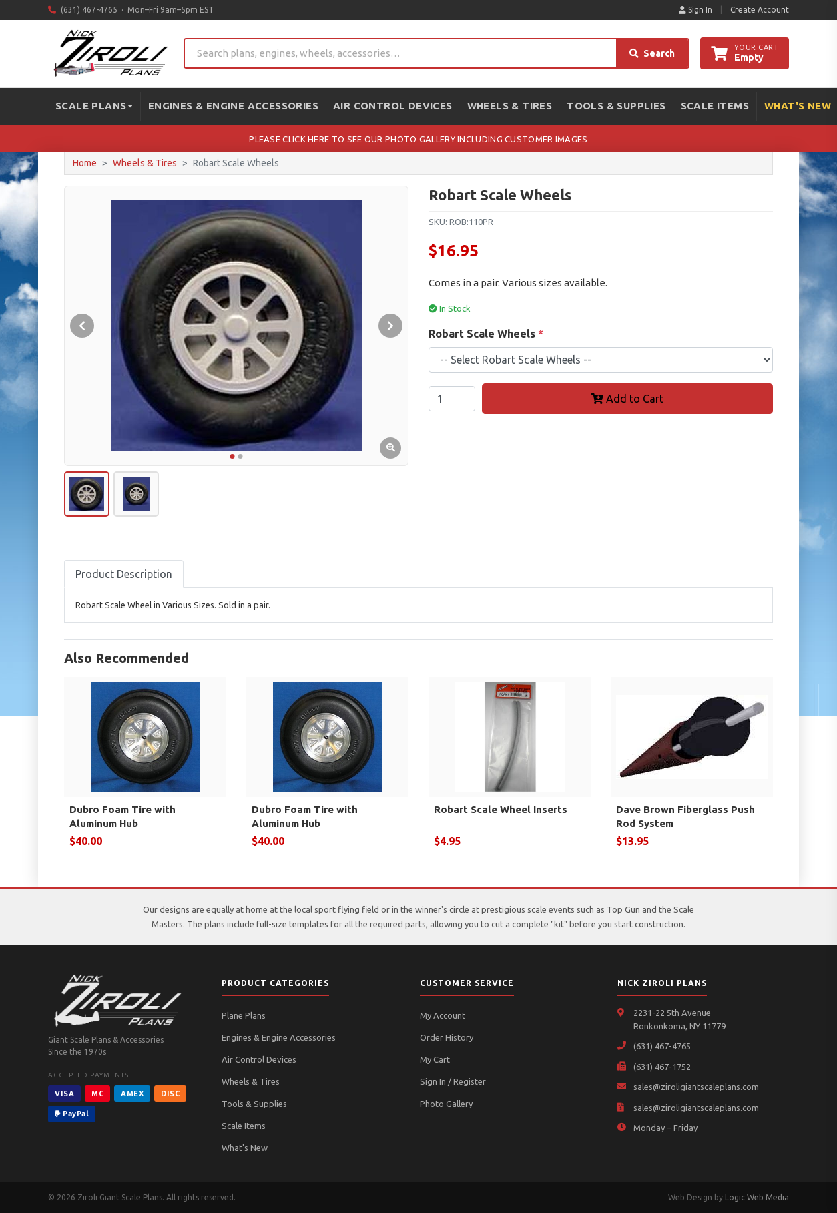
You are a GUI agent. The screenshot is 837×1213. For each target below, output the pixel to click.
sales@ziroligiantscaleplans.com (696, 1086)
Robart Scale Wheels (486, 334)
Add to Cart (627, 399)
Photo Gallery (446, 1103)
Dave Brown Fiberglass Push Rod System (685, 816)
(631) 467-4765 (662, 1046)
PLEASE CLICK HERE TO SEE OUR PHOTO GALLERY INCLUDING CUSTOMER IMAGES (418, 139)
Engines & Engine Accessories (233, 105)
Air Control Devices (393, 105)
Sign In (695, 9)
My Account (442, 1015)
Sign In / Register (453, 1081)
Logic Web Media (757, 1197)
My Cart (435, 1059)
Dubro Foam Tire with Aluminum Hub (122, 816)
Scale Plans (94, 105)
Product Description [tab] (123, 574)
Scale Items (715, 105)
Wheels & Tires (510, 105)
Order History (446, 1037)
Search (652, 53)
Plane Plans (244, 1015)
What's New (245, 1147)
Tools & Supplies (616, 105)
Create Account (759, 9)
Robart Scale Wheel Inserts (500, 809)
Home (85, 163)
